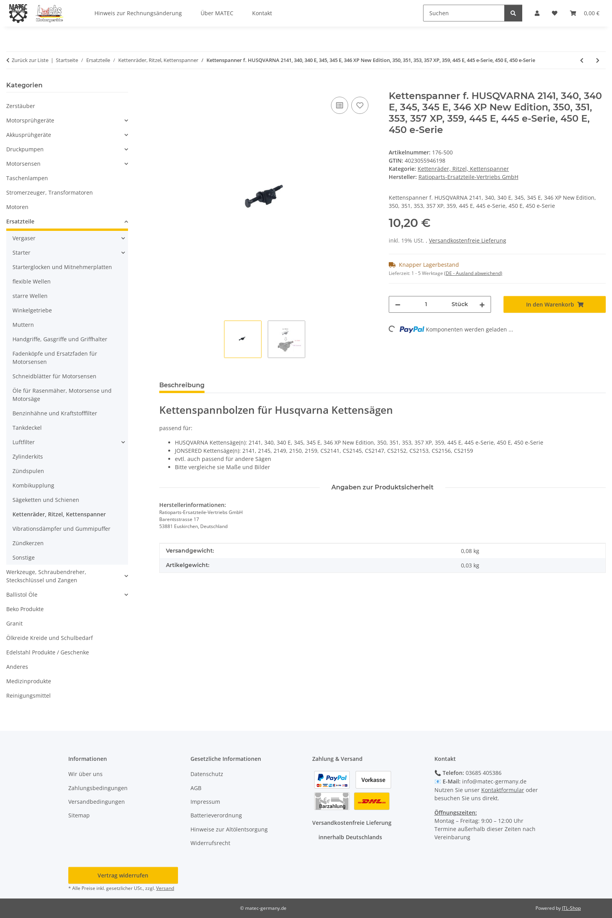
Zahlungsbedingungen (98, 788)
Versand (165, 888)
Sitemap (79, 815)
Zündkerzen (28, 543)
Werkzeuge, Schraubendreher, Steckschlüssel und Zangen (46, 576)
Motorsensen (23, 163)
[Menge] (426, 304)
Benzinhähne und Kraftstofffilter (54, 413)
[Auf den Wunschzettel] (359, 105)
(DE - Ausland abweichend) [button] (473, 273)
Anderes (17, 666)
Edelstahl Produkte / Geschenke (47, 652)
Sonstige (23, 557)
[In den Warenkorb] (165, 86)
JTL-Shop (571, 908)
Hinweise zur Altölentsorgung (229, 829)
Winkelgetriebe (32, 310)
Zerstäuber (20, 106)
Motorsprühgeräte (30, 120)
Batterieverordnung (216, 815)
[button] (67, 120)
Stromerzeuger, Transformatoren (49, 192)
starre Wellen (30, 296)
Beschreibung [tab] (182, 385)
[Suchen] (464, 13)
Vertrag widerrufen (123, 875)
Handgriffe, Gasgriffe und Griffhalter (59, 339)
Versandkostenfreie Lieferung (467, 240)
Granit (14, 623)
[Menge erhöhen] (482, 304)
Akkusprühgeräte (28, 134)
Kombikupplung (33, 485)
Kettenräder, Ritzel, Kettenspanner (463, 168)
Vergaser (24, 238)
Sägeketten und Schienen (45, 499)
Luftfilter (23, 442)
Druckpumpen (25, 149)
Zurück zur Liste (30, 60)
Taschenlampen (27, 178)
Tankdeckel (27, 427)
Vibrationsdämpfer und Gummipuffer (61, 528)
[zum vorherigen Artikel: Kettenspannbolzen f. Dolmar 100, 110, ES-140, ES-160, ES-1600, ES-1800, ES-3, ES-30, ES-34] (582, 60)
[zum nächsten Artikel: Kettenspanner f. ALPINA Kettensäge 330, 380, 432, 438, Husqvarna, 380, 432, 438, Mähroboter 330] (598, 60)
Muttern (23, 324)
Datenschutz (206, 774)
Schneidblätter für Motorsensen (54, 376)
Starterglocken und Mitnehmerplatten (62, 267)
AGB (195, 788)
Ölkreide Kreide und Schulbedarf (49, 638)
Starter (21, 252)
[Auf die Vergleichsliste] (339, 105)
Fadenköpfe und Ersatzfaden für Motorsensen (54, 357)
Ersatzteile (20, 221)
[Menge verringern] (397, 304)
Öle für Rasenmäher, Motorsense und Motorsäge (62, 394)
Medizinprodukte (28, 681)
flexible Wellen (31, 281)
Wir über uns (85, 774)
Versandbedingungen (96, 801)
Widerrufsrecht (210, 843)
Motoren (17, 207)
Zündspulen (28, 471)
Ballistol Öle (21, 594)
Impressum (205, 801)
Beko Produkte (25, 609)
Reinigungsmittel (28, 695)
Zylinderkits (27, 456)
